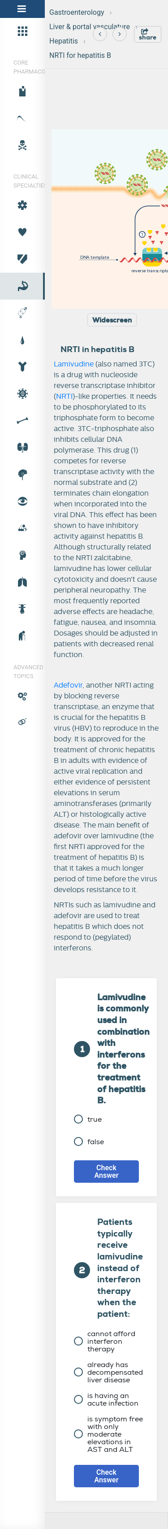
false (89, 1141)
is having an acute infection (106, 1399)
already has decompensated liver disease (108, 1372)
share (147, 34)
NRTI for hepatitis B (80, 55)
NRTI (64, 396)
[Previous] (100, 34)
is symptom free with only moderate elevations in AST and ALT (108, 1434)
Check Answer (107, 1171)
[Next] (119, 34)
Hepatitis (63, 41)
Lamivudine (74, 364)
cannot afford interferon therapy (104, 1341)
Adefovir (68, 685)
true (88, 1119)
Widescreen (112, 320)
